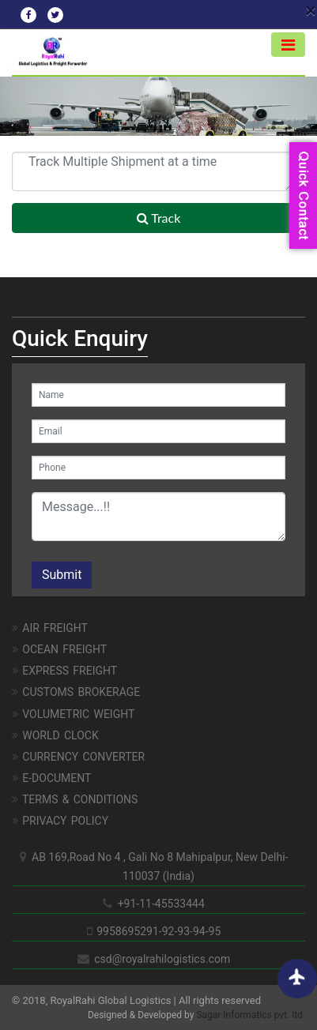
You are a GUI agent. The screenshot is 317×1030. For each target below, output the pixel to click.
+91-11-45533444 (158, 903)
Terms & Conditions (75, 799)
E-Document (51, 778)
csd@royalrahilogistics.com (158, 959)
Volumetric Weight (73, 714)
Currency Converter (78, 756)
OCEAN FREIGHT (59, 649)
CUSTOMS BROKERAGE (76, 692)
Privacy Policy (60, 820)
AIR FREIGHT (50, 628)
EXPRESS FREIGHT (64, 670)
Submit (61, 574)
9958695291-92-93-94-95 (158, 931)
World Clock (55, 735)
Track (159, 217)
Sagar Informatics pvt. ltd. (250, 1015)
